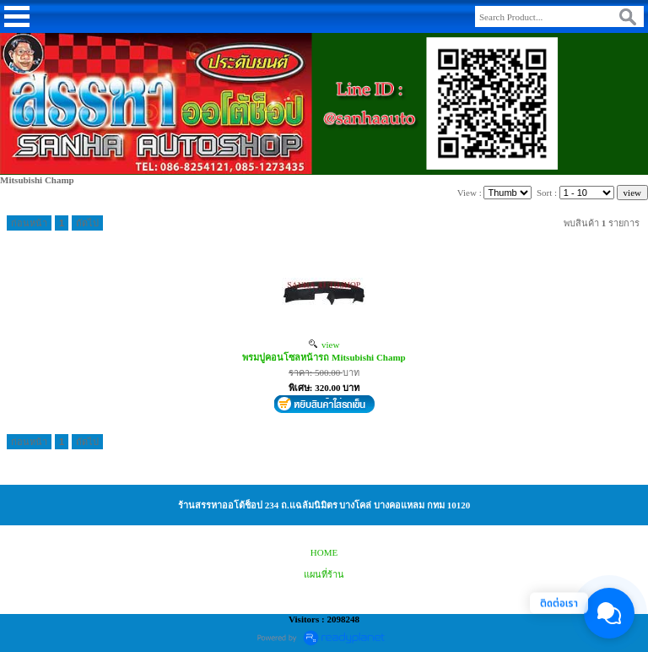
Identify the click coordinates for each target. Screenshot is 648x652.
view (324, 345)
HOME (324, 552)
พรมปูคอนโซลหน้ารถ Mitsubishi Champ (323, 357)
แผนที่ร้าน (324, 574)
